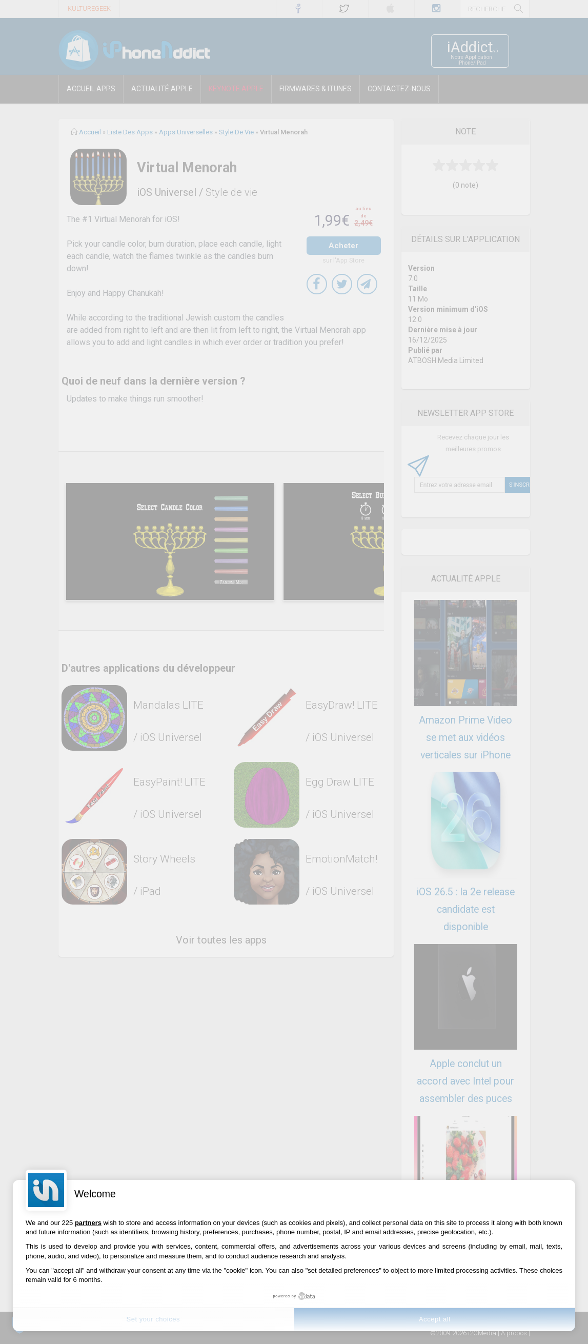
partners (88, 1223)
